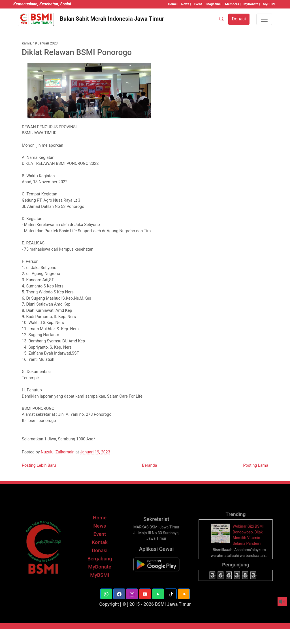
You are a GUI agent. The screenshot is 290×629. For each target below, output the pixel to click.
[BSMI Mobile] (156, 570)
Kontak (100, 550)
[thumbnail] (223, 542)
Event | (198, 4)
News (99, 536)
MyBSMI (269, 4)
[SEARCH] (221, 19)
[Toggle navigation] (264, 19)
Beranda (149, 465)
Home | (173, 4)
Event (99, 543)
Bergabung (99, 565)
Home (100, 528)
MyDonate (99, 572)
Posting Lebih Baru (39, 465)
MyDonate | (252, 4)
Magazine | (214, 4)
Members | (233, 4)
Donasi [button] (239, 19)
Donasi (100, 557)
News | (186, 4)
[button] (106, 594)
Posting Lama (255, 465)
